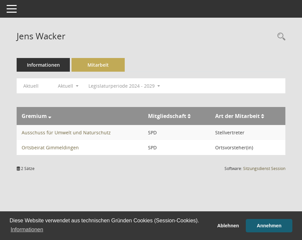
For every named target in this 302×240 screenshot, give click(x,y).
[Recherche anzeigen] (279, 36)
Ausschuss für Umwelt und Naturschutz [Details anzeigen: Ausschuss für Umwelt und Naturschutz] (66, 132)
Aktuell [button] (68, 86)
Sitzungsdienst (264, 168)
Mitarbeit (98, 65)
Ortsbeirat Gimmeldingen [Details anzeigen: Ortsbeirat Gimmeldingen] (50, 147)
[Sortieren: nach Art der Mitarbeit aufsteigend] (262, 116)
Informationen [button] (27, 229)
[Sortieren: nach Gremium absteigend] (49, 116)
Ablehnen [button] (228, 225)
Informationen (43, 65)
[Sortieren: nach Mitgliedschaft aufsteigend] (189, 116)
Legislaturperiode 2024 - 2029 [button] (124, 86)
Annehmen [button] (269, 225)
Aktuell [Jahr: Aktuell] (31, 86)
